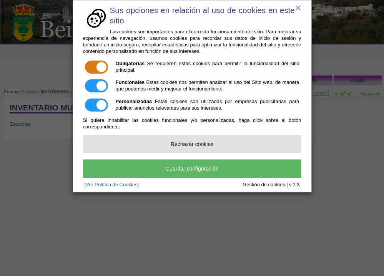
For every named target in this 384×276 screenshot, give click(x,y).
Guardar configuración (192, 169)
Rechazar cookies (192, 144)
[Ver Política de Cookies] (112, 184)
